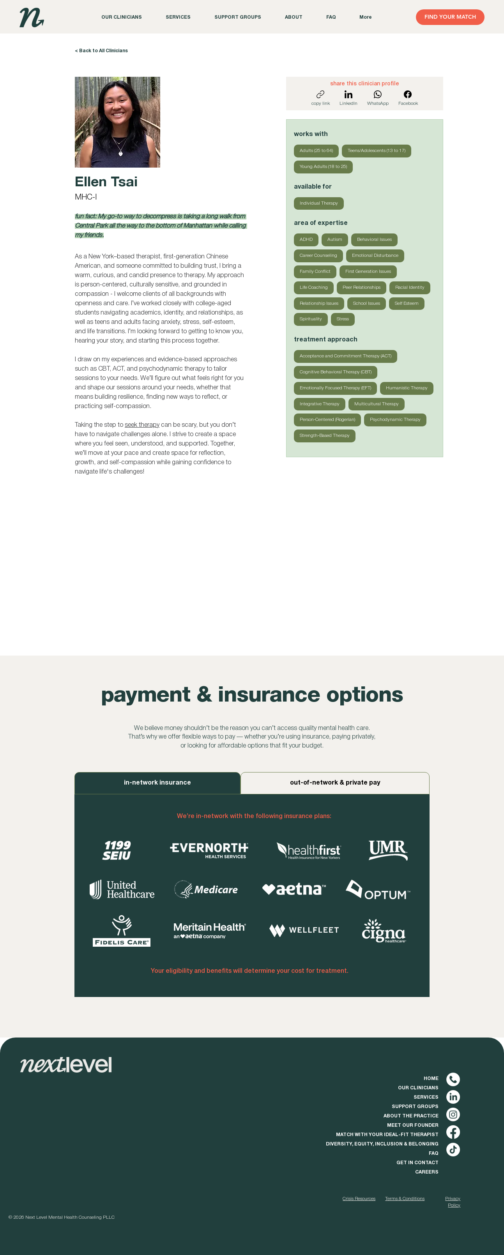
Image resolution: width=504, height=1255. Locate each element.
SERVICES (426, 1097)
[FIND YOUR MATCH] (450, 17)
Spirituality (310, 318)
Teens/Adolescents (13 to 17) (376, 150)
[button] (293, 17)
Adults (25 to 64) (316, 150)
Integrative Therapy (319, 403)
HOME (431, 1078)
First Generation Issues (368, 271)
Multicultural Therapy (376, 403)
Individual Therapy (318, 202)
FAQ (434, 1153)
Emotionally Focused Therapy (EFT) (335, 387)
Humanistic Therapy (407, 387)
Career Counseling (318, 255)
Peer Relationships (361, 287)
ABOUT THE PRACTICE (411, 1116)
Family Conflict (315, 271)
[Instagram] (453, 1114)
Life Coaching (313, 287)
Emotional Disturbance (375, 255)
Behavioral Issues (374, 239)
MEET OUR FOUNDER (413, 1125)
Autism (334, 239)
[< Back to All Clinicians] (102, 51)
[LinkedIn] (348, 98)
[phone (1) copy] (453, 1079)
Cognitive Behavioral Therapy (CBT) (335, 371)
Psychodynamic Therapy (395, 419)
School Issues (366, 303)
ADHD (306, 239)
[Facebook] (408, 98)
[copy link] (320, 98)
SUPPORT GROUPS (415, 1107)
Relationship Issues (318, 303)
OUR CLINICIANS (418, 1088)
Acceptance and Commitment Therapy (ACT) (345, 355)
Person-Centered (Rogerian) (327, 419)
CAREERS (427, 1172)
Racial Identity (409, 287)
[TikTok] (453, 1149)
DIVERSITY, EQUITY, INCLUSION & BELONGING (382, 1144)
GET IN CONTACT (417, 1163)
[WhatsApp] (378, 98)
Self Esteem (406, 303)
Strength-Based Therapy (324, 435)
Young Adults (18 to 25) (323, 166)
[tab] (157, 783)
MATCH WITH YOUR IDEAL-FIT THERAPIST (387, 1135)
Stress (342, 318)
